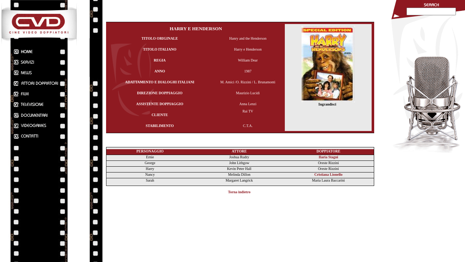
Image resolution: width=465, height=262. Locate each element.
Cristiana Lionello (328, 174)
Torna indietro (239, 192)
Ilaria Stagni (328, 157)
